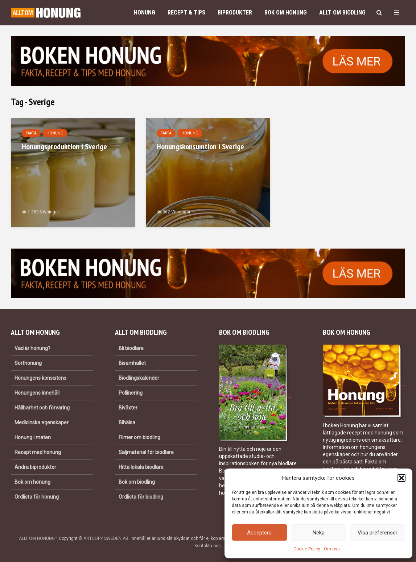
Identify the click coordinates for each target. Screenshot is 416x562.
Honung (144, 12)
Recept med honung (38, 452)
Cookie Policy (306, 548)
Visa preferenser (378, 532)
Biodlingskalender (139, 378)
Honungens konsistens (40, 378)
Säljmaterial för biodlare (146, 452)
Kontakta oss (207, 545)
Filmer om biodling (139, 437)
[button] (401, 478)
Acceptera (259, 532)
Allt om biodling (342, 12)
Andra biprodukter (35, 467)
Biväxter (128, 408)
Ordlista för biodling (141, 497)
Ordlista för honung (37, 497)
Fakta (31, 133)
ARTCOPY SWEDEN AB (105, 538)
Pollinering (131, 393)
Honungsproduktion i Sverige (64, 146)
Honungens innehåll (37, 393)
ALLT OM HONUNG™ (38, 538)
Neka (319, 532)
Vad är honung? (32, 348)
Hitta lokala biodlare (141, 467)
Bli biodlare (131, 348)
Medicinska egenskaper (42, 422)
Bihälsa (127, 422)
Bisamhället (132, 363)
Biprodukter (235, 12)
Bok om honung (285, 12)
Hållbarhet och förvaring (42, 408)
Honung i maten (33, 437)
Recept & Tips (186, 12)
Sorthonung (28, 363)
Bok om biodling (137, 482)
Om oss (332, 548)
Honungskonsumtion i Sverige (200, 146)
